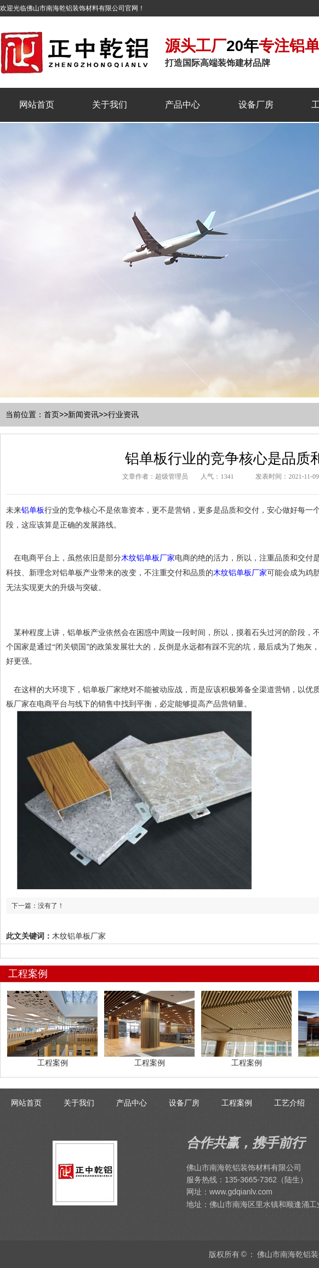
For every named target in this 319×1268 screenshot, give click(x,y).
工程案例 (236, 1102)
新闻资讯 (83, 414)
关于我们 (109, 104)
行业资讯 (123, 414)
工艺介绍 (289, 1102)
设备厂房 (256, 104)
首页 (51, 414)
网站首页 (36, 104)
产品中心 (182, 104)
